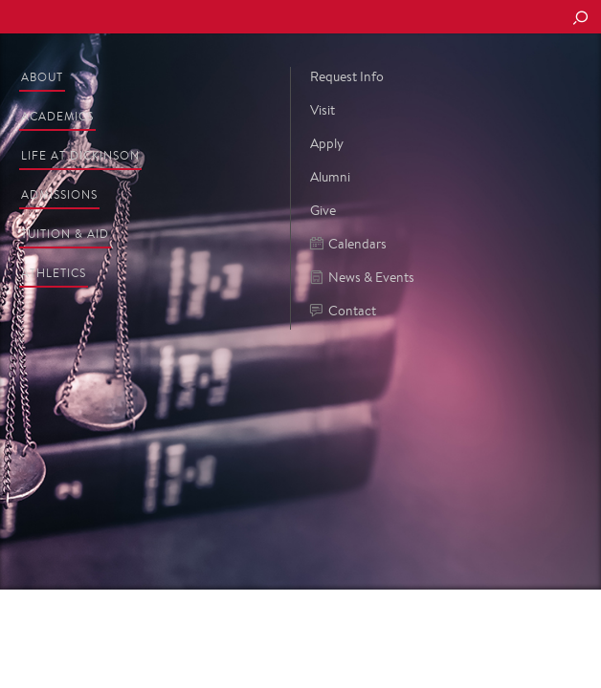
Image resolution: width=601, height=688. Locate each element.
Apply (327, 143)
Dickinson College (144, 18)
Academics (57, 116)
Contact (343, 311)
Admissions (59, 194)
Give (323, 210)
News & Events (362, 278)
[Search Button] (580, 19)
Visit (322, 109)
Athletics (53, 273)
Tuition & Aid (65, 233)
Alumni (330, 176)
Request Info (347, 76)
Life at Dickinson (80, 155)
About (42, 77)
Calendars (348, 244)
